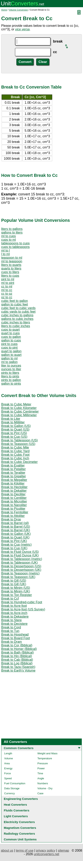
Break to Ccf (10, 598)
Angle (40, 778)
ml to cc (6, 290)
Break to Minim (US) (15, 587)
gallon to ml (9, 358)
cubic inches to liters (15, 322)
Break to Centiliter (14, 498)
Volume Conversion (18, 10)
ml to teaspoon (11, 261)
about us (7, 850)
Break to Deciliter (13, 494)
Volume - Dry (44, 788)
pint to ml (7, 279)
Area (7, 763)
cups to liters (10, 272)
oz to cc (6, 297)
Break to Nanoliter (14, 505)
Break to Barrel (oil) (15, 523)
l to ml (5, 254)
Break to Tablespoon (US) (19, 440)
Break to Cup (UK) (14, 548)
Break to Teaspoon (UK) (18, 577)
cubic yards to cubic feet (18, 311)
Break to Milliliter (13, 422)
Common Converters (18, 748)
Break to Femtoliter (14, 512)
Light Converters (16, 816)
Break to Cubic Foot (15, 454)
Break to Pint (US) (14, 433)
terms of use (24, 850)
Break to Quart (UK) (15, 537)
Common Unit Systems (20, 839)
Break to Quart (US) (15, 429)
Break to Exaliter (13, 465)
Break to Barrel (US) (15, 526)
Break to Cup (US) (14, 436)
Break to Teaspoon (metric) (20, 573)
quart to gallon (11, 351)
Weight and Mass (47, 753)
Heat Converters (15, 804)
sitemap (63, 850)
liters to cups (10, 275)
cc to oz (6, 293)
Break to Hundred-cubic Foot (21, 602)
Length (8, 753)
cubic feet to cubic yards (18, 308)
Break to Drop (11, 519)
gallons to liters (12, 232)
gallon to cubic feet (14, 304)
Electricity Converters (19, 822)
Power (41, 768)
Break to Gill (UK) (13, 584)
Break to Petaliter (13, 469)
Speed (8, 778)
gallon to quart (11, 354)
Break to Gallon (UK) (16, 534)
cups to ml (8, 239)
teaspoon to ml (11, 257)
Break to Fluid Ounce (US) (20, 551)
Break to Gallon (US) (16, 426)
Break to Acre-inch (14, 613)
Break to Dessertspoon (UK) (21, 569)
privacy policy (45, 850)
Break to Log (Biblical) (17, 663)
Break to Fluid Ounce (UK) (20, 555)
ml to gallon (9, 362)
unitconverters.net (46, 854)
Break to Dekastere (15, 616)
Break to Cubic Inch (15, 458)
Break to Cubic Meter (16, 404)
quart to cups (10, 333)
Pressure (42, 763)
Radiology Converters (19, 833)
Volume (8, 758)
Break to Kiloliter (13, 483)
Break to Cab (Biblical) (17, 659)
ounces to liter (11, 369)
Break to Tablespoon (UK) (19, 562)
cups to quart (10, 329)
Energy (8, 768)
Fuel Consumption (14, 783)
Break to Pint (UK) (14, 541)
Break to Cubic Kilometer (19, 408)
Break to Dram (11, 641)
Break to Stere (11, 620)
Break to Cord (11, 627)
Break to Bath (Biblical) (17, 652)
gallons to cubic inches (17, 319)
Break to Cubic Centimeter (20, 411)
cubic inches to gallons (17, 315)
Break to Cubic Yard (15, 451)
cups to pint (9, 347)
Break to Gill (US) (13, 580)
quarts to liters (11, 268)
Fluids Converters (16, 810)
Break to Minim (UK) (15, 591)
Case (40, 793)
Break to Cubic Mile (15, 447)
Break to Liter (10, 418)
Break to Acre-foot (14, 605)
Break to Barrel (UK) (15, 530)
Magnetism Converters (20, 827)
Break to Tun (10, 631)
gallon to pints (11, 383)
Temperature (44, 758)
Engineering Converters (21, 798)
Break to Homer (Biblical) (19, 649)
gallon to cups (11, 340)
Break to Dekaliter (14, 490)
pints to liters (10, 372)
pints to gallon (11, 380)
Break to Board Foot (15, 638)
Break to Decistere (14, 623)
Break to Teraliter (13, 472)
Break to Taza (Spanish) (18, 667)
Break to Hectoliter (14, 487)
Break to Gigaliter (13, 476)
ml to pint (7, 283)
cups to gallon (11, 336)
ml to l (5, 250)
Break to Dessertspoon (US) (21, 566)
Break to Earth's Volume (18, 670)
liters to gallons (12, 229)
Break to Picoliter (13, 508)
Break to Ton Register (16, 595)
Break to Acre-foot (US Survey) (23, 609)
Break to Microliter (14, 501)
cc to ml (6, 286)
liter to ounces (11, 365)
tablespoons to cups (15, 243)
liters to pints (10, 376)
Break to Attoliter (13, 516)
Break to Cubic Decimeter (19, 462)
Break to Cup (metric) (16, 544)
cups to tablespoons (15, 247)
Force (7, 773)
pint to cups (9, 344)
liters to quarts (11, 265)
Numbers (42, 783)
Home (4, 10)
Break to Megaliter (14, 480)
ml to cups (8, 236)
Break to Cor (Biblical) (16, 645)
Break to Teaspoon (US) (18, 444)
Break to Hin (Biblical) (16, 656)
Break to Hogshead (15, 634)
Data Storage (12, 788)
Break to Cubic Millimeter (19, 415)
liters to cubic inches (15, 326)
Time (40, 773)
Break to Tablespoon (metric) (21, 559)
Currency (9, 793)
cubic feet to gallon (14, 301)
